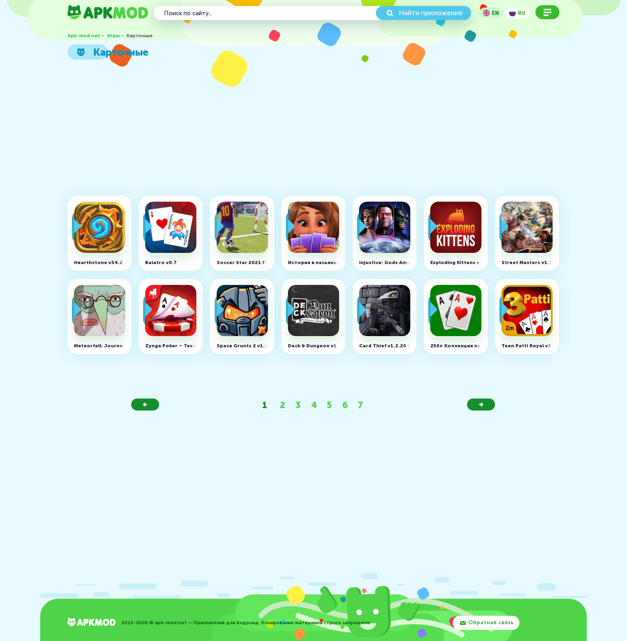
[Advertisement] (310, 130)
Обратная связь (490, 622)
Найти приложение (431, 13)
